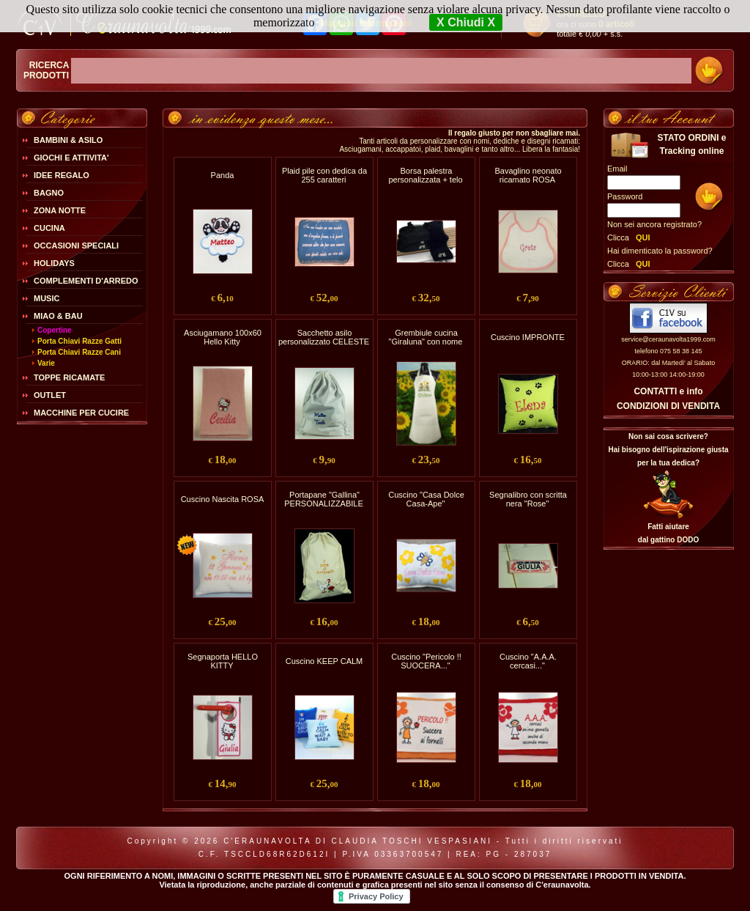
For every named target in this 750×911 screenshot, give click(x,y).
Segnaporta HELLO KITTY (223, 661)
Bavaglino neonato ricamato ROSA (527, 175)
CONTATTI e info (668, 391)
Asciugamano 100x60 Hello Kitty (222, 337)
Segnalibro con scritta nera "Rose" (528, 499)
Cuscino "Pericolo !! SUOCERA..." (426, 661)
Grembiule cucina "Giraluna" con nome (426, 337)
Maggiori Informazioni (366, 23)
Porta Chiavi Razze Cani (79, 352)
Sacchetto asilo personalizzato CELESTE (323, 337)
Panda (222, 175)
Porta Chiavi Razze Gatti (79, 341)
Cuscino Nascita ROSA (222, 499)
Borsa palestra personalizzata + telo (425, 175)
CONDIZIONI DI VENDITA (668, 406)
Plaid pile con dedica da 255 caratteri (324, 175)
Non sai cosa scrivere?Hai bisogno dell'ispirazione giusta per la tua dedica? (668, 449)
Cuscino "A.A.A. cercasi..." (528, 661)
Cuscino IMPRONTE (528, 337)
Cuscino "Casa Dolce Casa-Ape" (426, 499)
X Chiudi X (466, 22)
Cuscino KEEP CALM (324, 661)
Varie (46, 363)
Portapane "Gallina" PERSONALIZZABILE (323, 499)
